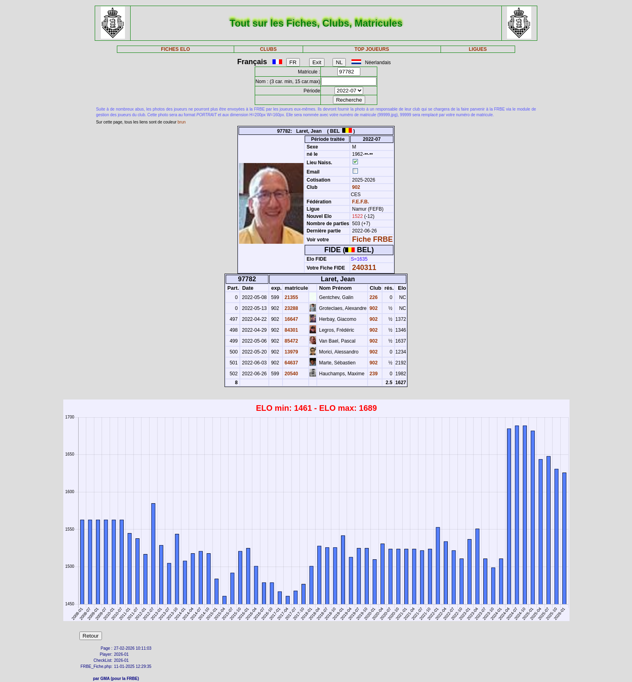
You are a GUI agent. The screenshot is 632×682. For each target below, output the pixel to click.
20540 (290, 374)
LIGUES (478, 49)
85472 (290, 341)
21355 (290, 297)
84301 (290, 330)
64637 (290, 363)
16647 (290, 319)
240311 (364, 268)
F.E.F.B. (360, 202)
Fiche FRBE (372, 239)
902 (355, 187)
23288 (290, 308)
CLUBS (268, 49)
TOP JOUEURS (372, 49)
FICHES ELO (175, 49)
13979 (290, 352)
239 (373, 374)
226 (373, 297)
